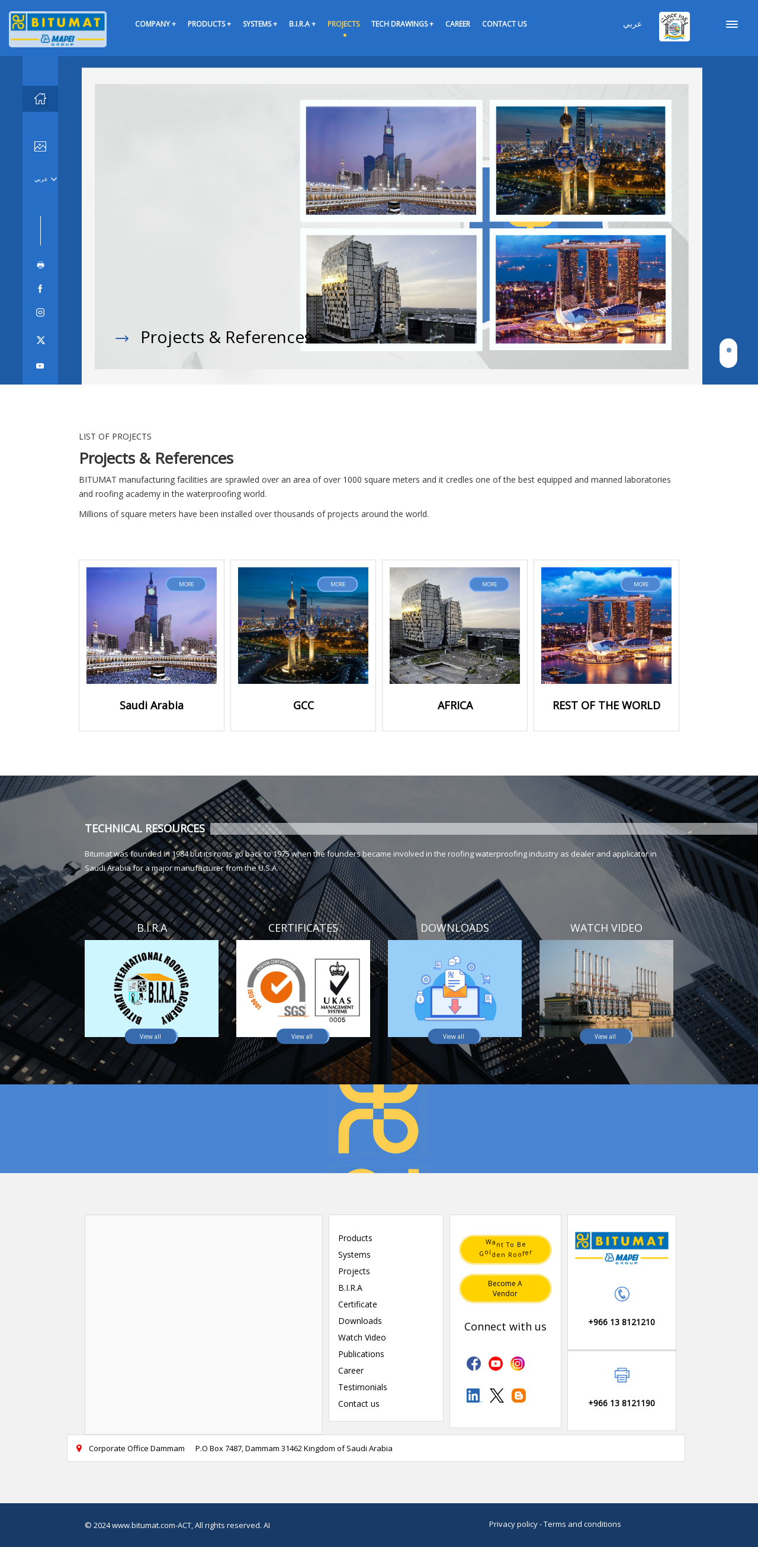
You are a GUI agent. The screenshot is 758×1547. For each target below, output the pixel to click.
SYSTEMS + (260, 24)
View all (150, 1036)
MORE (186, 583)
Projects (354, 1271)
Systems (354, 1254)
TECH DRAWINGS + (402, 24)
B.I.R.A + (302, 24)
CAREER (457, 24)
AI (267, 1525)
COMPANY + (155, 24)
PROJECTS (343, 24)
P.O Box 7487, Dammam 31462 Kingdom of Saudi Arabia (294, 1448)
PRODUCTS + (209, 24)
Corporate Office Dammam (130, 1448)
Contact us (359, 1403)
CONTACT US (504, 24)
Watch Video (362, 1337)
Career (351, 1370)
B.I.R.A (350, 1287)
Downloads (360, 1320)
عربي (632, 23)
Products (355, 1238)
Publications (361, 1353)
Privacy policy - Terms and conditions (555, 1524)
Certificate (357, 1304)
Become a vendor (505, 1288)
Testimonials (362, 1387)
